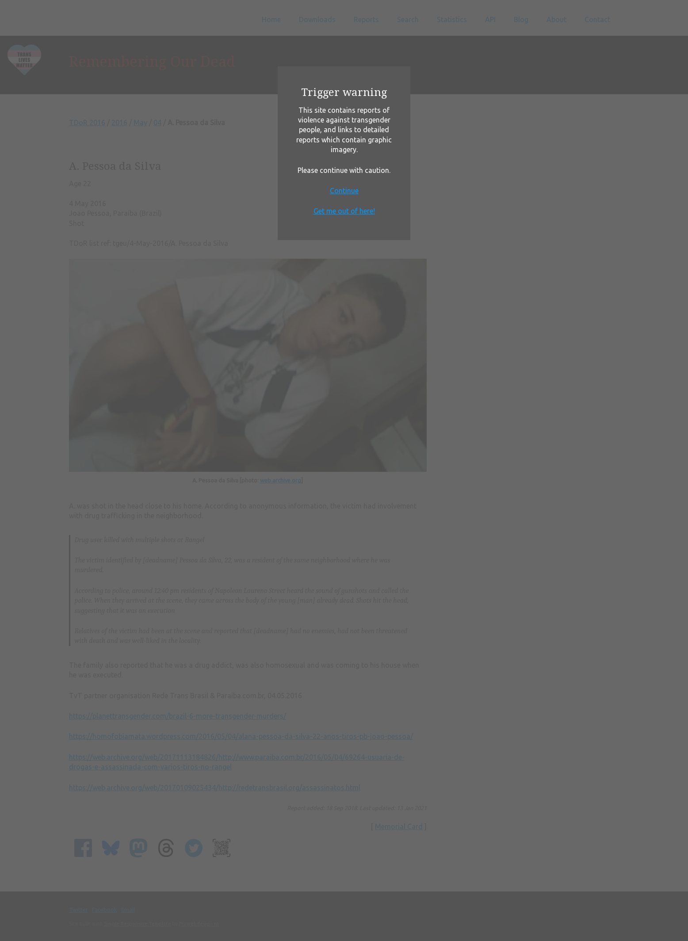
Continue (344, 191)
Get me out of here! (344, 211)
